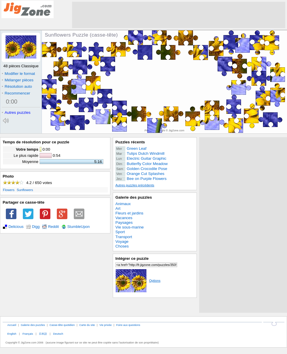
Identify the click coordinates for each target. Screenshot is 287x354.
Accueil (11, 324)
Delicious (15, 227)
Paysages (124, 222)
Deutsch (58, 333)
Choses (122, 246)
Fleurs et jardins (129, 213)
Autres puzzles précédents (134, 185)
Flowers (8, 190)
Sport (120, 232)
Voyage (122, 241)
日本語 (43, 333)
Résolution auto (17, 86)
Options (137, 280)
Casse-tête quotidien (62, 324)
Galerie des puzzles (133, 197)
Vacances (123, 218)
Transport (123, 237)
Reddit (53, 227)
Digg (36, 227)
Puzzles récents (130, 142)
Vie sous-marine (129, 227)
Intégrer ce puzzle (132, 258)
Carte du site (87, 324)
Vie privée (106, 324)
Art (117, 208)
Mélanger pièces (17, 80)
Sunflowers (25, 190)
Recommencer (16, 93)
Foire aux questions (128, 324)
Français (28, 333)
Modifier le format (18, 73)
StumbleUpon (78, 227)
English (11, 333)
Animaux (123, 204)
